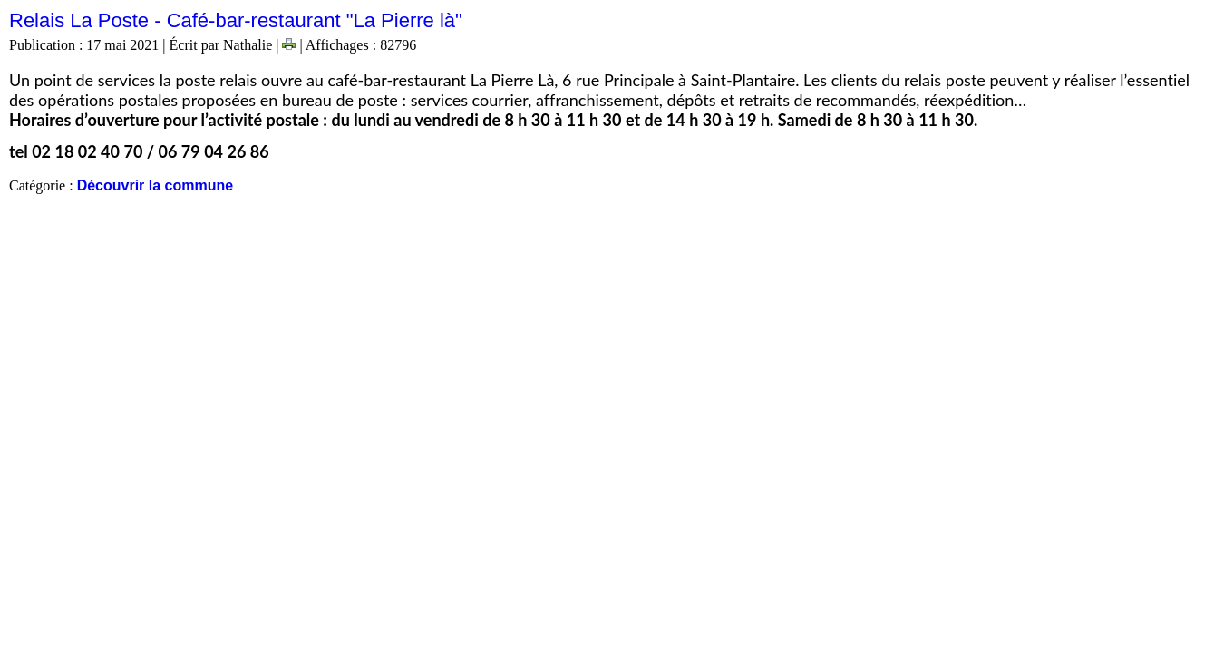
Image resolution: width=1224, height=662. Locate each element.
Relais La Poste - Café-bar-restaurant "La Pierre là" (235, 20)
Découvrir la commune (155, 185)
